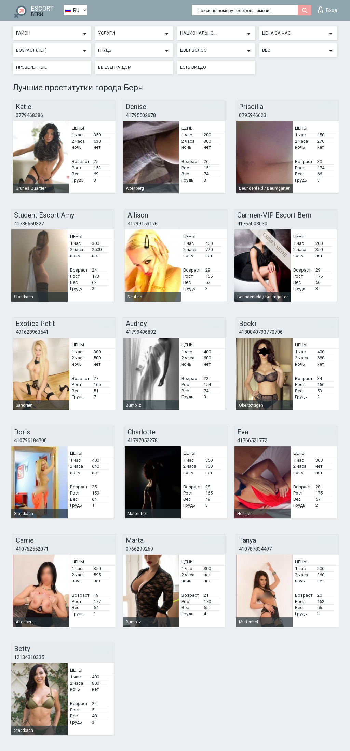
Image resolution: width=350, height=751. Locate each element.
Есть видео (193, 67)
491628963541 (32, 332)
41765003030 (252, 224)
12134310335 (29, 657)
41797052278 (142, 440)
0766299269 (139, 549)
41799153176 (142, 224)
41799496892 (141, 332)
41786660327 (29, 224)
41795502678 (141, 115)
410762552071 (32, 549)
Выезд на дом (115, 67)
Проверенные (31, 67)
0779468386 (29, 115)
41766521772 (252, 440)
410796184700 (30, 440)
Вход (327, 10)
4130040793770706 (261, 332)
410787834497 (255, 549)
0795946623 (252, 115)
